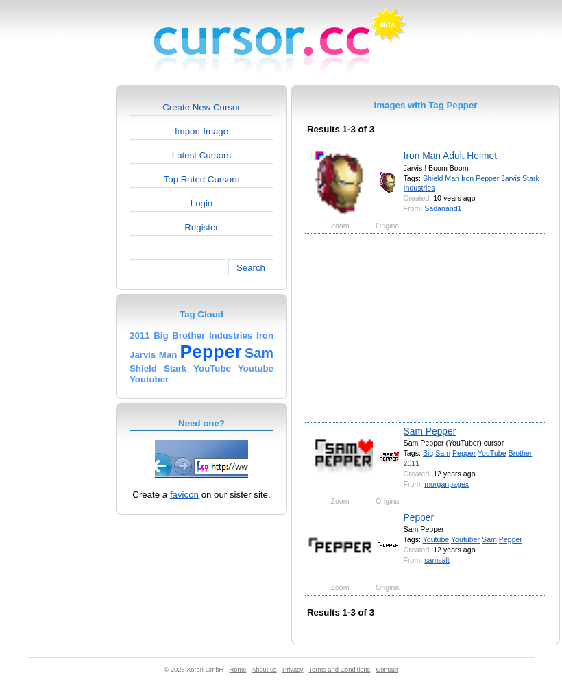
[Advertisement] (57, 290)
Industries (419, 188)
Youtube (436, 539)
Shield (433, 178)
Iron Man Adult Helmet (451, 155)
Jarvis (510, 178)
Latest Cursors (201, 155)
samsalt (437, 560)
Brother (521, 453)
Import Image (201, 131)
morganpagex (446, 484)
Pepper (487, 178)
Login (201, 203)
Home (238, 669)
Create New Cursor (201, 107)
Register (201, 227)
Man (452, 178)
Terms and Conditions (339, 669)
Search (250, 268)
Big (428, 453)
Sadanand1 (442, 208)
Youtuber (465, 539)
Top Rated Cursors (202, 179)
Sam (442, 453)
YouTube (492, 453)
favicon (184, 494)
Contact (387, 669)
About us (264, 669)
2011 (412, 463)
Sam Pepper (430, 431)
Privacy (292, 669)
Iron (467, 178)
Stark (530, 178)
